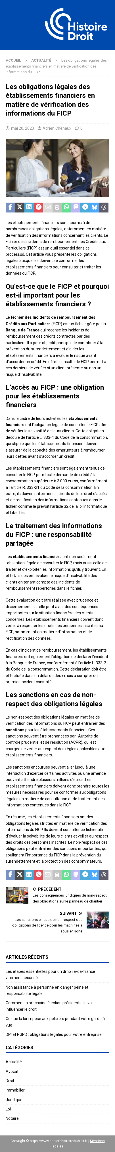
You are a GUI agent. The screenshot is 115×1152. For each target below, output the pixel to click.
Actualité (14, 1062)
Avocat (12, 1071)
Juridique (14, 1099)
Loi (8, 1109)
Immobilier (15, 1090)
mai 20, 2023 (22, 128)
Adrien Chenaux (57, 128)
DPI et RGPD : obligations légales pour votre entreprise (54, 1034)
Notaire (12, 1118)
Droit (10, 1081)
